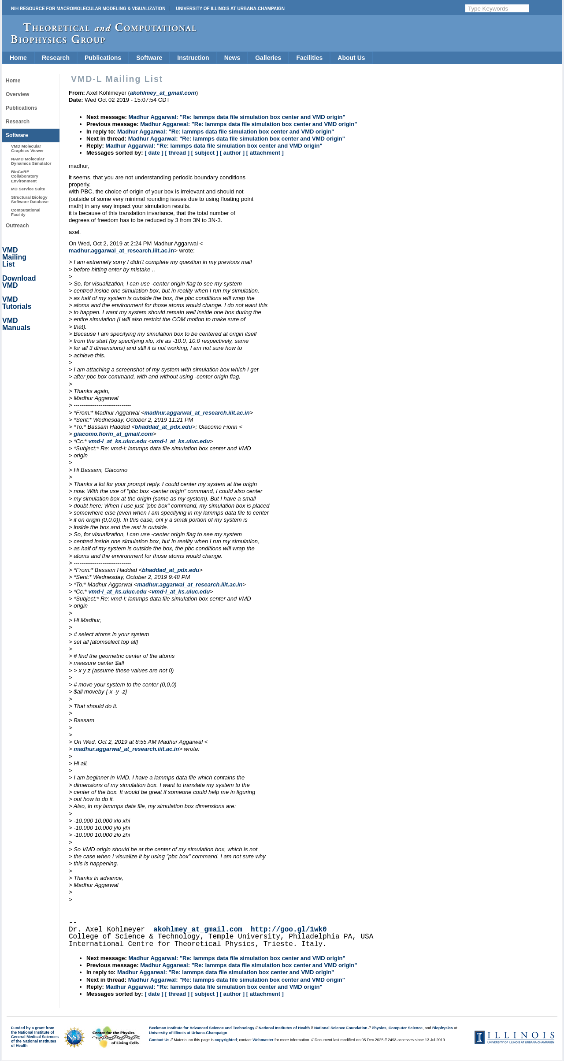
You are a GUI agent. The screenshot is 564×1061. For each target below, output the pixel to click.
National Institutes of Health (284, 1028)
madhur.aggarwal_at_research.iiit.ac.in (121, 250)
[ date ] (154, 152)
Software (149, 57)
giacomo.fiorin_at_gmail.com (113, 433)
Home (18, 57)
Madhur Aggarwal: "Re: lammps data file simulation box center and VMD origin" (236, 117)
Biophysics (442, 1028)
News (232, 57)
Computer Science (406, 1028)
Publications (103, 57)
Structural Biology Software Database (29, 199)
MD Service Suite (28, 188)
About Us (351, 57)
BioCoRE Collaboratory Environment (24, 176)
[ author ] (232, 152)
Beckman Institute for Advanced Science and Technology (201, 1028)
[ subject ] (204, 152)
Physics (379, 1028)
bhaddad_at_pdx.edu (163, 426)
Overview (17, 94)
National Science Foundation (340, 1028)
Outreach (17, 226)
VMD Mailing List (14, 257)
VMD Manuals (16, 324)
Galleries (268, 57)
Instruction (193, 57)
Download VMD (19, 282)
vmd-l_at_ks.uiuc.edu (117, 441)
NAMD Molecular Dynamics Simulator (31, 161)
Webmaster (262, 1040)
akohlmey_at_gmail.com (197, 930)
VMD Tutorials (16, 303)
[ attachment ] (265, 152)
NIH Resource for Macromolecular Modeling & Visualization (88, 8)
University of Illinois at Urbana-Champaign (230, 8)
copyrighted (226, 1040)
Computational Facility (26, 212)
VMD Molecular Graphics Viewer (27, 148)
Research (56, 57)
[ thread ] (177, 152)
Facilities (309, 57)
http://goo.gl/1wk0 (289, 930)
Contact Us (159, 1040)
